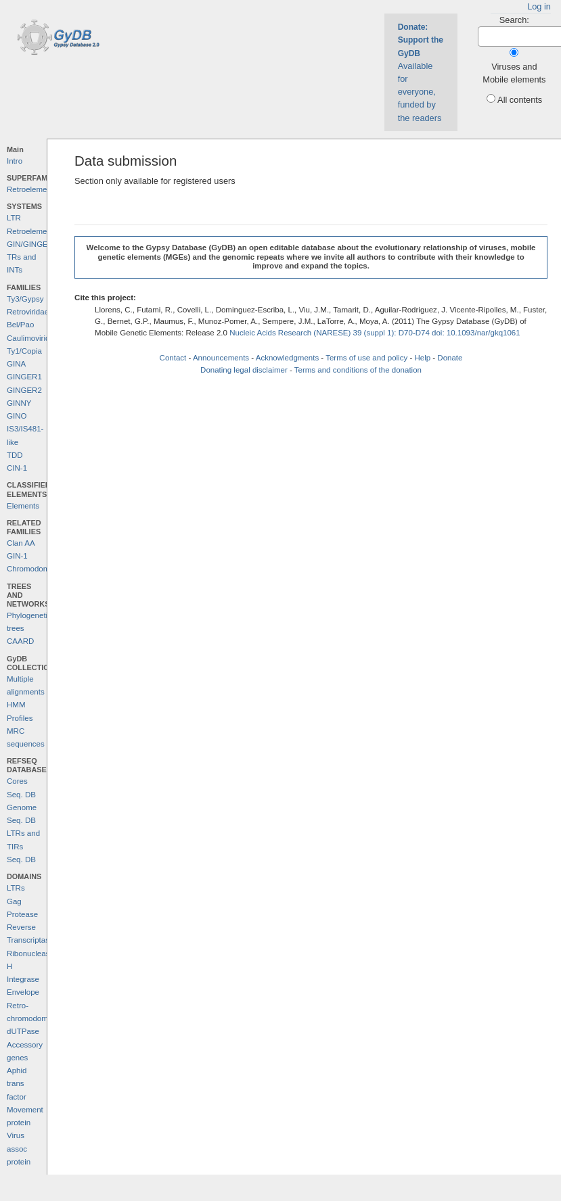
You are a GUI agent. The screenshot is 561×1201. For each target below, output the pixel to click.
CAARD (20, 641)
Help (422, 358)
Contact (173, 358)
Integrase (23, 979)
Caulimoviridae (32, 338)
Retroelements (32, 189)
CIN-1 (17, 468)
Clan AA (21, 543)
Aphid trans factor (16, 1083)
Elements (23, 506)
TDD (15, 455)
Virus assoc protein (18, 1148)
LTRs (16, 888)
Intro (14, 161)
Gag (14, 901)
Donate (449, 358)
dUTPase (23, 1031)
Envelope (23, 992)
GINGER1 (24, 377)
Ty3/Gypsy (25, 299)
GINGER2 (24, 390)
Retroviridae (28, 312)
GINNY (19, 403)
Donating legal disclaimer (244, 370)
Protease (22, 914)
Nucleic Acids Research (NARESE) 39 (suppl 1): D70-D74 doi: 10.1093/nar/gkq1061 (374, 333)
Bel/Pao (20, 325)
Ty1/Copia (24, 351)
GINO (16, 416)
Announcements (221, 358)
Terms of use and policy (366, 358)
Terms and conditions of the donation (358, 370)
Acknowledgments (287, 358)
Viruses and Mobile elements (514, 73)
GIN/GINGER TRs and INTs (30, 257)
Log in (539, 6)
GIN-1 (17, 556)
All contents (519, 100)
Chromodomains (35, 569)
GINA (16, 364)
